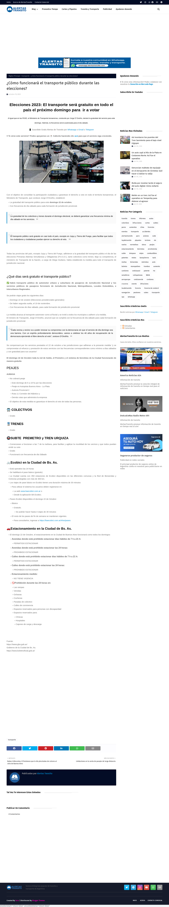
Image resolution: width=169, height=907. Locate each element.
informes (142, 218)
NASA (148, 275)
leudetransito (127, 288)
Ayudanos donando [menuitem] (124, 9)
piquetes (138, 240)
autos (151, 218)
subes (146, 292)
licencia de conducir (151, 288)
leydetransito (126, 240)
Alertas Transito (44, 773)
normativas (134, 245)
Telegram (90, 129)
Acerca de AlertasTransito (22, 2)
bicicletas (140, 249)
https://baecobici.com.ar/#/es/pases (55, 520)
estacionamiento (128, 249)
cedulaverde (138, 279)
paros (124, 227)
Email (81, 129)
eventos (124, 232)
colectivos (125, 223)
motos (134, 258)
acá (76, 136)
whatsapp (131, 297)
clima (142, 227)
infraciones (144, 284)
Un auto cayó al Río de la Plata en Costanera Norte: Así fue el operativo (147, 155)
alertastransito (127, 236)
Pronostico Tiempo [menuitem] (50, 9)
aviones (146, 236)
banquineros (144, 258)
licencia (138, 288)
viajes (141, 253)
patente (146, 271)
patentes (125, 258)
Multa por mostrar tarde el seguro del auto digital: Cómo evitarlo (147, 184)
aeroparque (126, 279)
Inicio (9, 2)
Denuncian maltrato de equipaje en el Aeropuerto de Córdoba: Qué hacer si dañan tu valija (147, 171)
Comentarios (128, 328)
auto (153, 262)
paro (138, 236)
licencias (151, 227)
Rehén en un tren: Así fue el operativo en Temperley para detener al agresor (144, 198)
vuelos (124, 245)
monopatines (135, 266)
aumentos (133, 227)
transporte (25, 76)
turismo (147, 240)
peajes (152, 245)
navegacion (126, 292)
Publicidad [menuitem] (107, 9)
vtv (155, 240)
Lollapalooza (137, 275)
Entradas (127, 326)
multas (124, 262)
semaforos (125, 275)
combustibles (152, 253)
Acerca (142, 900)
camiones (125, 271)
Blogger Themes (38, 900)
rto (154, 271)
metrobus (145, 262)
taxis (154, 258)
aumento (156, 266)
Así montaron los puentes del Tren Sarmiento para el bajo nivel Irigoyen (146, 140)
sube (154, 236)
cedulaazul (136, 271)
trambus (147, 266)
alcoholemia (152, 249)
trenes (133, 218)
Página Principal (14, 76)
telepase (132, 253)
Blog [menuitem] (34, 9)
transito (124, 218)
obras (144, 245)
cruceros (125, 284)
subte (124, 253)
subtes (155, 223)
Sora (17, 900)
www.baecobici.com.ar (30, 491)
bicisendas (134, 262)
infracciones (137, 223)
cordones (150, 279)
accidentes (146, 232)
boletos (124, 266)
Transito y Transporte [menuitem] (90, 9)
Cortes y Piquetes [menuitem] (69, 9)
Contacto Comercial (42, 2)
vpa (123, 297)
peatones (136, 292)
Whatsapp (71, 129)
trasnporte (156, 292)
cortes (147, 223)
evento (134, 284)
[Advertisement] (84, 33)
